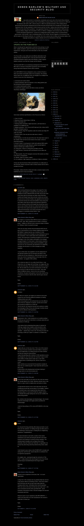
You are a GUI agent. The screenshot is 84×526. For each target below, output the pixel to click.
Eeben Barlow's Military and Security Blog (42, 8)
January (56, 156)
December (57, 116)
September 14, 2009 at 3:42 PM (28, 341)
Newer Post (17, 514)
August (56, 140)
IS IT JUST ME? (58, 138)
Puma (15, 179)
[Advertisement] (60, 76)
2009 (54, 114)
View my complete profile (42, 40)
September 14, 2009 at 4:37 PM (28, 417)
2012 (54, 107)
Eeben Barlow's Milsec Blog (47, 17)
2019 (54, 92)
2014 (54, 103)
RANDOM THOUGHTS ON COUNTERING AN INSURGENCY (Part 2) (61, 134)
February (56, 154)
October (56, 120)
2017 (54, 96)
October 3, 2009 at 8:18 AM (27, 508)
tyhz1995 (20, 187)
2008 (54, 159)
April (55, 149)
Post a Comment (18, 512)
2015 (54, 100)
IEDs (32, 178)
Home (31, 514)
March (56, 152)
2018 (54, 94)
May (55, 147)
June (55, 145)
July (55, 143)
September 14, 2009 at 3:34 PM (28, 312)
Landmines (37, 178)
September (57, 122)
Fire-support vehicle (24, 178)
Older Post (46, 514)
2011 (54, 109)
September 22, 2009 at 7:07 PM (28, 468)
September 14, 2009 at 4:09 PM (28, 373)
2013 (54, 105)
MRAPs (45, 178)
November (57, 118)
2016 (54, 98)
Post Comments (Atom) (26, 517)
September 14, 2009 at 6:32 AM (28, 286)
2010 (54, 112)
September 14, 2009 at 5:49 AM (28, 213)
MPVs (42, 178)
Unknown (20, 289)
